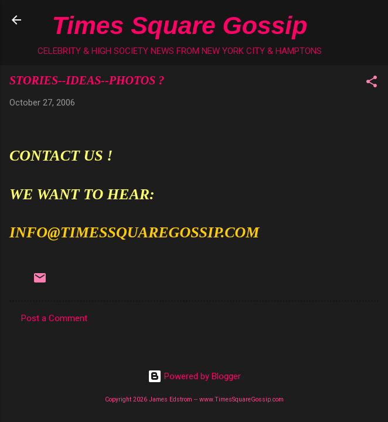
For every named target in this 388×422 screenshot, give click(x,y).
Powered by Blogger (194, 376)
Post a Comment (54, 318)
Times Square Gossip (179, 25)
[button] (372, 83)
